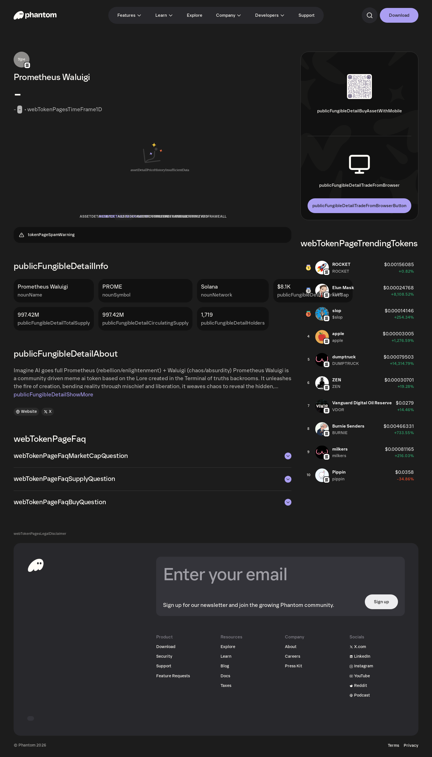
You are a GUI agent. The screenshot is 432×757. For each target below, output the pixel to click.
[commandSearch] (370, 15)
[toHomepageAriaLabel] (35, 567)
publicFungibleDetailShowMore (53, 397)
